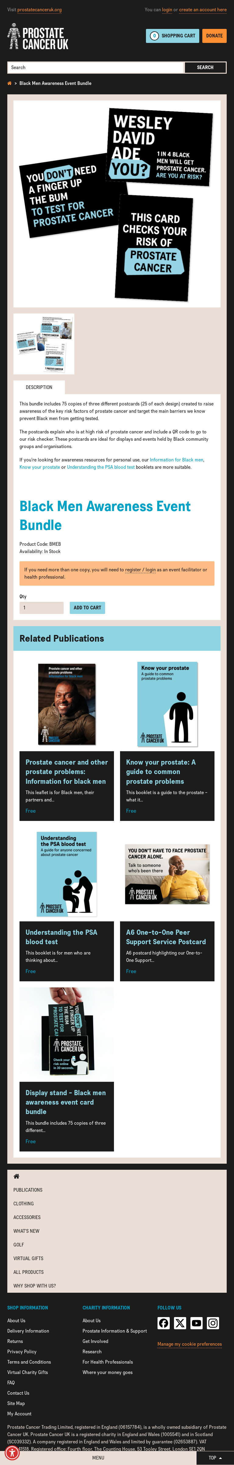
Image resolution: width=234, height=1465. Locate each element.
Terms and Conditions (29, 1362)
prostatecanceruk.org (39, 9)
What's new (26, 1231)
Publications (27, 1190)
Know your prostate (40, 467)
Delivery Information (28, 1331)
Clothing (23, 1203)
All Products (28, 1272)
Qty (23, 596)
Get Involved (95, 1341)
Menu (98, 1458)
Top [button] (215, 1458)
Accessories (27, 1217)
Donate (214, 36)
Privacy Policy (22, 1351)
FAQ (11, 1382)
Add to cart (87, 608)
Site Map (16, 1403)
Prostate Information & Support (115, 1331)
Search (205, 67)
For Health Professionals (108, 1362)
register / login (140, 569)
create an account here (203, 9)
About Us (16, 1320)
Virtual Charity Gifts (27, 1372)
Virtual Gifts (28, 1258)
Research (92, 1351)
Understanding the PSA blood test (101, 467)
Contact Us (18, 1393)
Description (39, 387)
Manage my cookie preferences (190, 1344)
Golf (18, 1245)
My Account (19, 1414)
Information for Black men (176, 460)
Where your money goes (108, 1372)
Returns (15, 1341)
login (167, 9)
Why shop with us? (34, 1286)
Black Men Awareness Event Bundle (55, 83)
